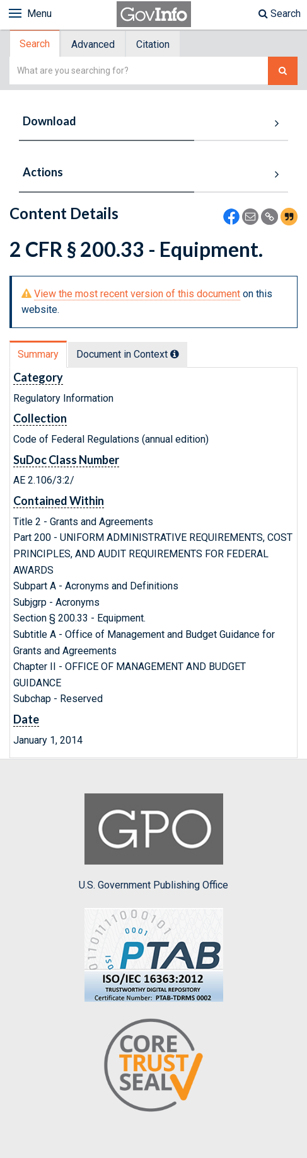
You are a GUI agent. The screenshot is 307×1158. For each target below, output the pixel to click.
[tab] (35, 44)
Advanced (93, 44)
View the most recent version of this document (137, 294)
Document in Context (127, 354)
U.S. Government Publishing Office (153, 841)
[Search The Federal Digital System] (283, 71)
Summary (38, 354)
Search (279, 14)
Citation (153, 44)
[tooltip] (174, 354)
